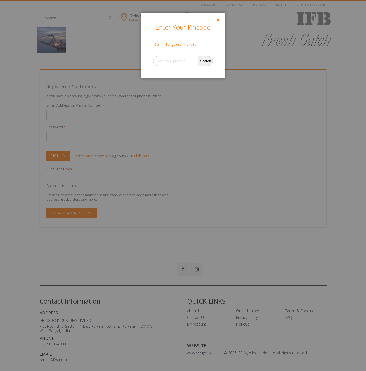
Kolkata (190, 44)
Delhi (158, 44)
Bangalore (173, 44)
